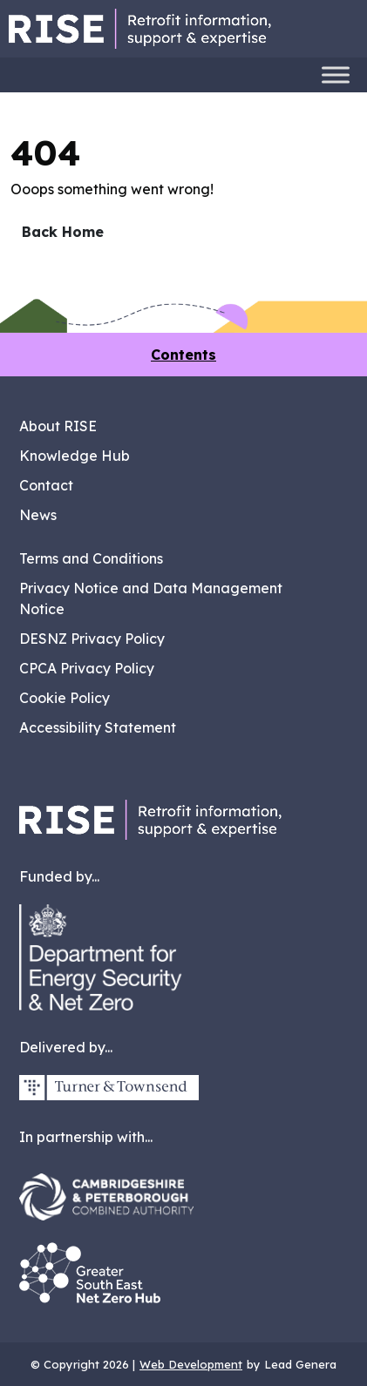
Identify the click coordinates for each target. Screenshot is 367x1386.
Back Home (63, 231)
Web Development (190, 1364)
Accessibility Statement (97, 727)
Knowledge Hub (74, 455)
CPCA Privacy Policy (86, 668)
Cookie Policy (64, 698)
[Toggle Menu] (336, 74)
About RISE (58, 426)
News (38, 515)
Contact (46, 485)
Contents (183, 354)
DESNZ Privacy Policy (92, 638)
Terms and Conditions (91, 558)
